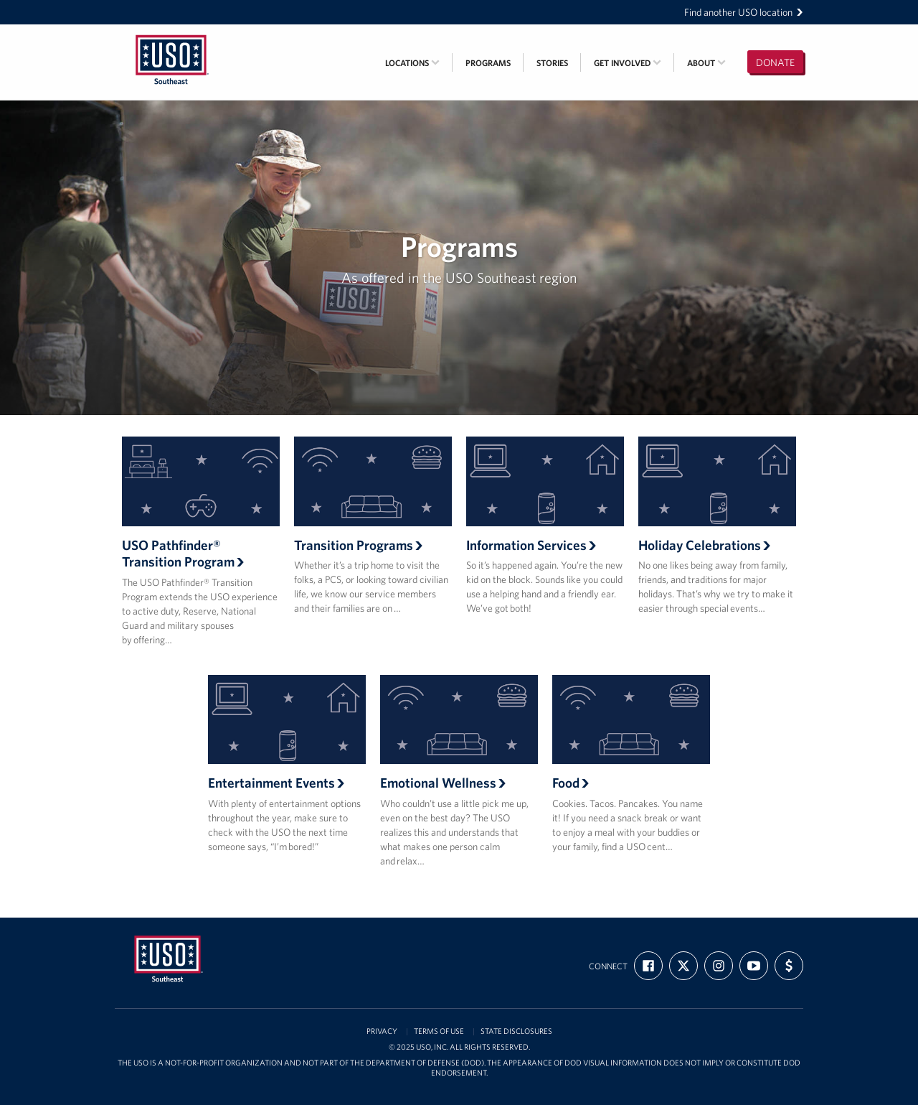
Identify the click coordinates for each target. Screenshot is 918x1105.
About (706, 62)
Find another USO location (743, 12)
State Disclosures (516, 1031)
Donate (775, 62)
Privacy (381, 1031)
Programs (488, 62)
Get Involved (627, 62)
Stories (552, 62)
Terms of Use (439, 1031)
